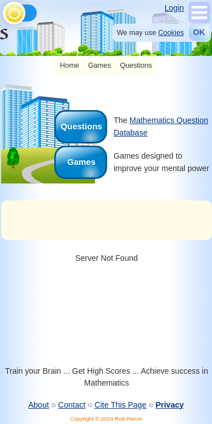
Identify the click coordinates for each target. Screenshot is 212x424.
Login (174, 7)
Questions (136, 65)
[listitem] (69, 65)
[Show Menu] (199, 20)
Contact (71, 404)
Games (99, 65)
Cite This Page (120, 404)
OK (199, 32)
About (38, 404)
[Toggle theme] (5, 10)
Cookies (171, 33)
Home (69, 65)
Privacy (169, 404)
